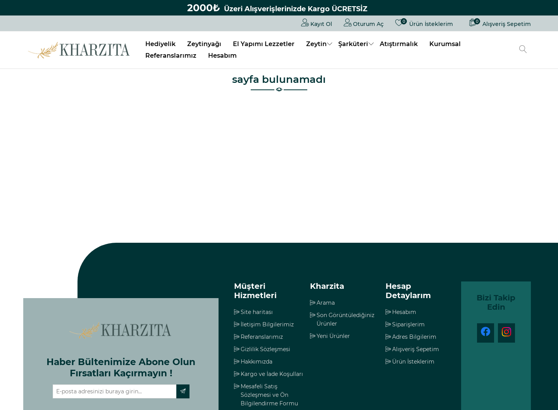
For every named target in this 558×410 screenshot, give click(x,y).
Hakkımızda (256, 361)
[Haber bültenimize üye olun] (115, 391)
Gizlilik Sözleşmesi (265, 349)
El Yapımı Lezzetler (263, 44)
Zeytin (316, 44)
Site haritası (257, 312)
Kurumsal (445, 44)
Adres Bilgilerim (414, 336)
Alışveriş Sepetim (415, 349)
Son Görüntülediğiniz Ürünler (345, 319)
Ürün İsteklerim (413, 361)
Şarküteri (353, 44)
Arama (326, 302)
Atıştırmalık (399, 44)
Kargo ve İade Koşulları (272, 374)
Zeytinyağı (204, 44)
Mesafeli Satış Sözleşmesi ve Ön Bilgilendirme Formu (269, 395)
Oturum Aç (364, 22)
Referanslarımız (170, 55)
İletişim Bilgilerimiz (267, 324)
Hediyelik (160, 44)
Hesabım (222, 55)
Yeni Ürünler (333, 336)
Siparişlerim (408, 324)
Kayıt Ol (316, 22)
